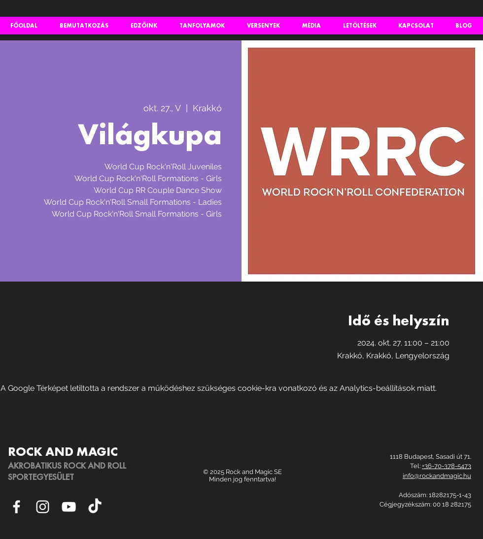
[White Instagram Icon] (42, 506)
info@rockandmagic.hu (437, 475)
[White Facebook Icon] (16, 506)
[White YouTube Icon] (68, 506)
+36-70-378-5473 (446, 466)
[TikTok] (95, 506)
